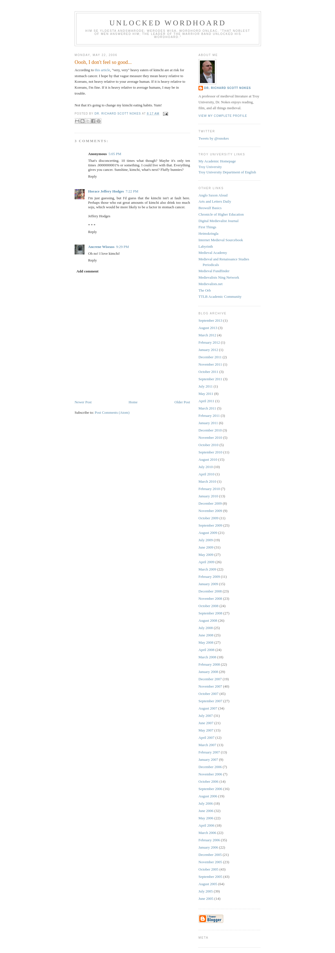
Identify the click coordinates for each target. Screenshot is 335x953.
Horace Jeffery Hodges (106, 191)
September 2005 (210, 876)
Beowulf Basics (210, 208)
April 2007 (206, 737)
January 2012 (208, 350)
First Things (207, 227)
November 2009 (210, 511)
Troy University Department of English (227, 172)
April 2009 (206, 562)
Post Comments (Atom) (112, 412)
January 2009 (208, 584)
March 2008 (207, 657)
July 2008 (205, 628)
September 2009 (210, 525)
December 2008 (210, 591)
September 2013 (210, 320)
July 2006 (205, 803)
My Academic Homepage (217, 161)
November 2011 (210, 364)
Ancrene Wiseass (101, 247)
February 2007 (209, 752)
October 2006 (208, 781)
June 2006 (205, 811)
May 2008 (205, 642)
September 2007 (210, 701)
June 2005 (205, 898)
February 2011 (209, 415)
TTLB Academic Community (220, 296)
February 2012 (209, 342)
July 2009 (205, 540)
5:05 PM (114, 154)
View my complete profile (222, 115)
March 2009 (207, 569)
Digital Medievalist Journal (218, 221)
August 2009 (207, 533)
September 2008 (210, 613)
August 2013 (207, 328)
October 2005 (208, 869)
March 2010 (207, 481)
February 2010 (209, 489)
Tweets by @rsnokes (213, 138)
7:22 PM (132, 191)
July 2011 (205, 386)
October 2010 (208, 445)
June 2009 (205, 547)
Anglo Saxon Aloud (212, 195)
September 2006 (210, 789)
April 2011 (206, 401)
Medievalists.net (210, 284)
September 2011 (210, 379)
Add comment (88, 271)
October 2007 (208, 694)
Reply (92, 176)
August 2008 (207, 620)
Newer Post (83, 402)
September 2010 (210, 452)
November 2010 (210, 437)
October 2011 (208, 372)
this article (102, 70)
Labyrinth (205, 246)
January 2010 (208, 496)
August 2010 (207, 459)
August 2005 (207, 884)
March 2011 (207, 408)
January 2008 (208, 672)
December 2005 (210, 855)
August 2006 (207, 796)
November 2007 (210, 686)
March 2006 (207, 833)
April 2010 (206, 474)
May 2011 (205, 394)
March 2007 (207, 745)
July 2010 (205, 467)
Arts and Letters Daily (214, 201)
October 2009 (208, 518)
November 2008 (210, 598)
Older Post (182, 402)
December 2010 (210, 430)
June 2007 (205, 723)
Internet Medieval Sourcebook (220, 240)
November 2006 (210, 774)
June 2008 (205, 635)
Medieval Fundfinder (213, 271)
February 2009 (209, 576)
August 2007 (207, 708)
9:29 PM (122, 247)
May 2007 (205, 730)
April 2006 (206, 825)
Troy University (210, 167)
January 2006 (208, 847)
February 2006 (209, 840)
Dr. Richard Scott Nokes (227, 88)
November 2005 (210, 862)
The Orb (204, 290)
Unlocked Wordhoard (168, 23)
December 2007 (210, 679)
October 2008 (208, 606)
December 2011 (210, 357)
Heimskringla (208, 233)
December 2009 (210, 503)
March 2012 (207, 335)
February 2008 (209, 664)
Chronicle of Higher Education (221, 214)
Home (133, 402)
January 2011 (208, 423)
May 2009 (205, 554)
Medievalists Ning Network (218, 277)
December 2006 (210, 767)
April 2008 (206, 650)
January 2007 (208, 759)
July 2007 (205, 715)
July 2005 (205, 891)
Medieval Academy (212, 252)
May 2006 (205, 818)
